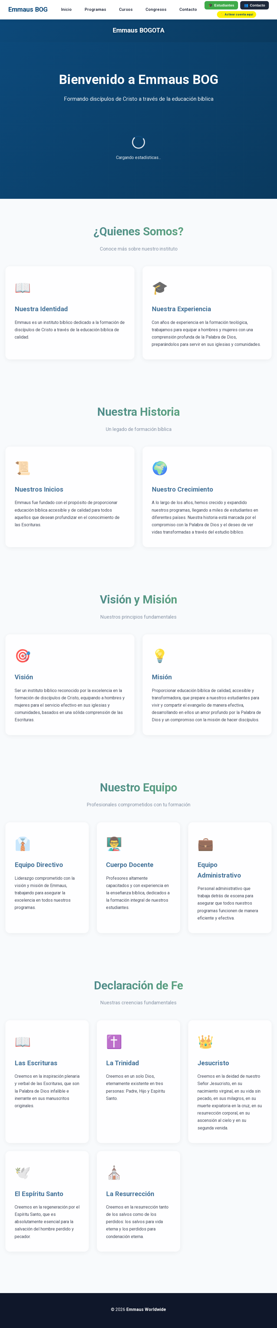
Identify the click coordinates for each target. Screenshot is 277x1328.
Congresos (156, 9)
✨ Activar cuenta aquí (236, 14)
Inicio (66, 9)
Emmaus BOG (28, 9)
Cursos (126, 9)
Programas (95, 9)
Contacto (188, 9)
